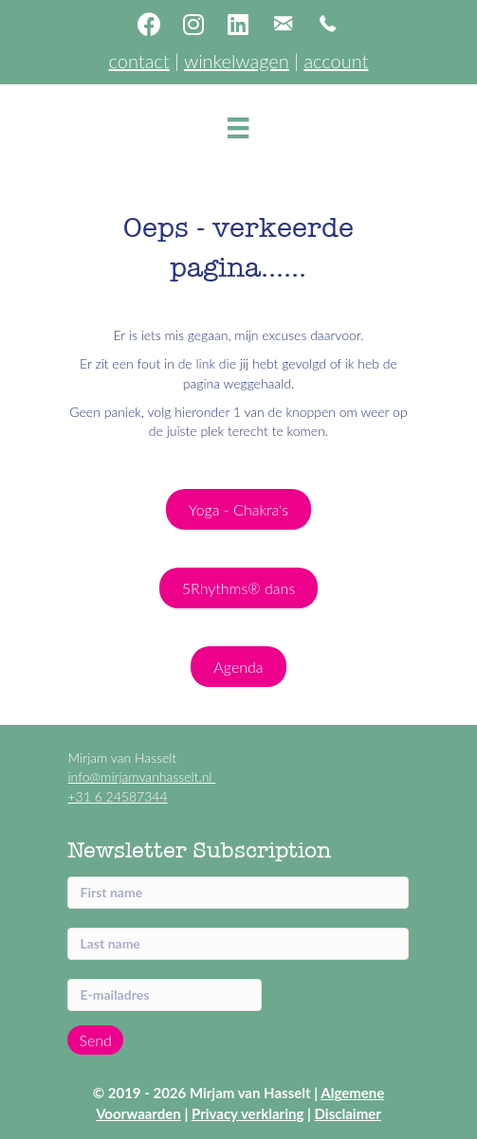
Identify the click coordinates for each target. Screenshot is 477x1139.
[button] (149, 24)
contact (139, 60)
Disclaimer (348, 1113)
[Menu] (238, 127)
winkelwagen (236, 60)
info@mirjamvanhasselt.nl (141, 776)
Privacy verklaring (247, 1113)
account (335, 60)
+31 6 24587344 (117, 796)
